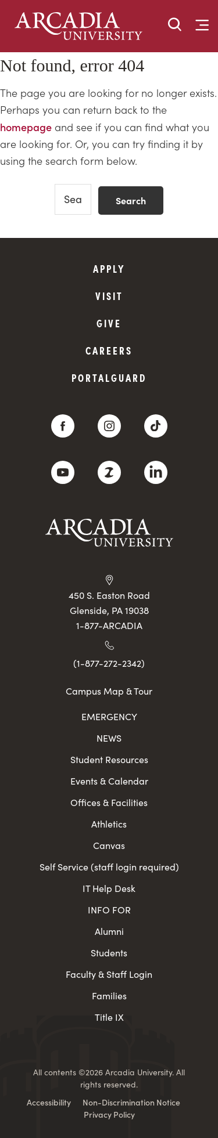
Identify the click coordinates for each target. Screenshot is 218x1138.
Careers (109, 350)
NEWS (109, 738)
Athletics (109, 824)
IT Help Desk (109, 888)
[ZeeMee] (109, 472)
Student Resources (109, 759)
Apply (109, 268)
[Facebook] (62, 426)
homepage (26, 127)
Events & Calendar (109, 781)
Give (109, 323)
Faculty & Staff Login (109, 974)
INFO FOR (109, 910)
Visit (109, 295)
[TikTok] (155, 426)
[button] (175, 25)
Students (109, 953)
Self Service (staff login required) (109, 867)
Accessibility (49, 1102)
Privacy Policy (109, 1114)
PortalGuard (109, 377)
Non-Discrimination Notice (131, 1102)
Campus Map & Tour (109, 690)
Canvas (109, 845)
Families (109, 995)
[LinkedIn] (155, 472)
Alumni (109, 931)
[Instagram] (109, 426)
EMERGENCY (109, 716)
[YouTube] (62, 472)
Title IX (109, 1017)
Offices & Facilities (109, 802)
